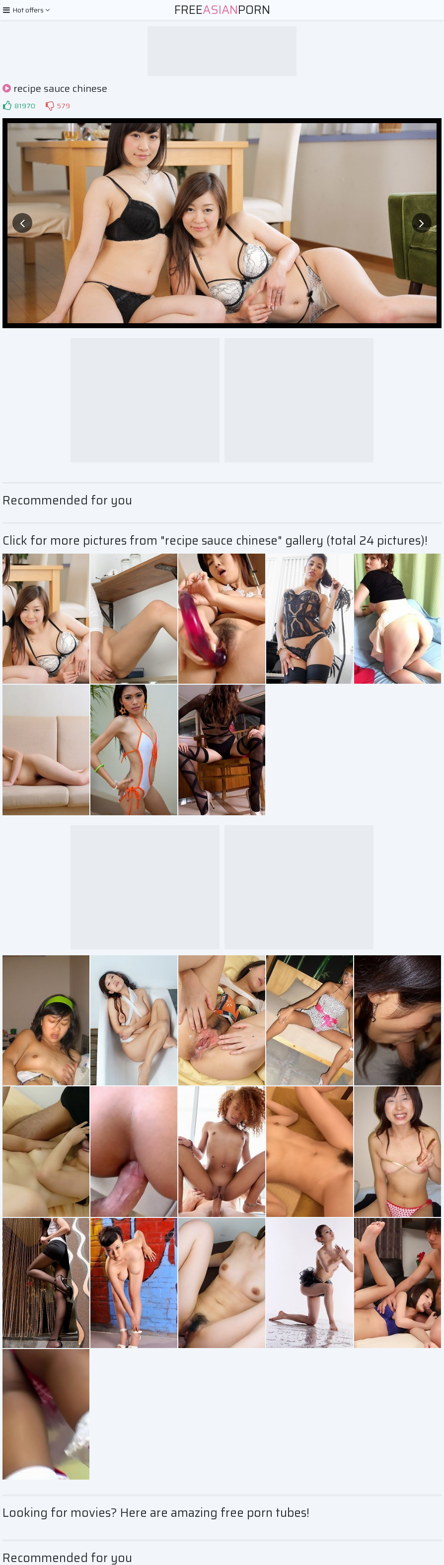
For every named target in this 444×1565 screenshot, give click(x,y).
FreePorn (222, 9)
